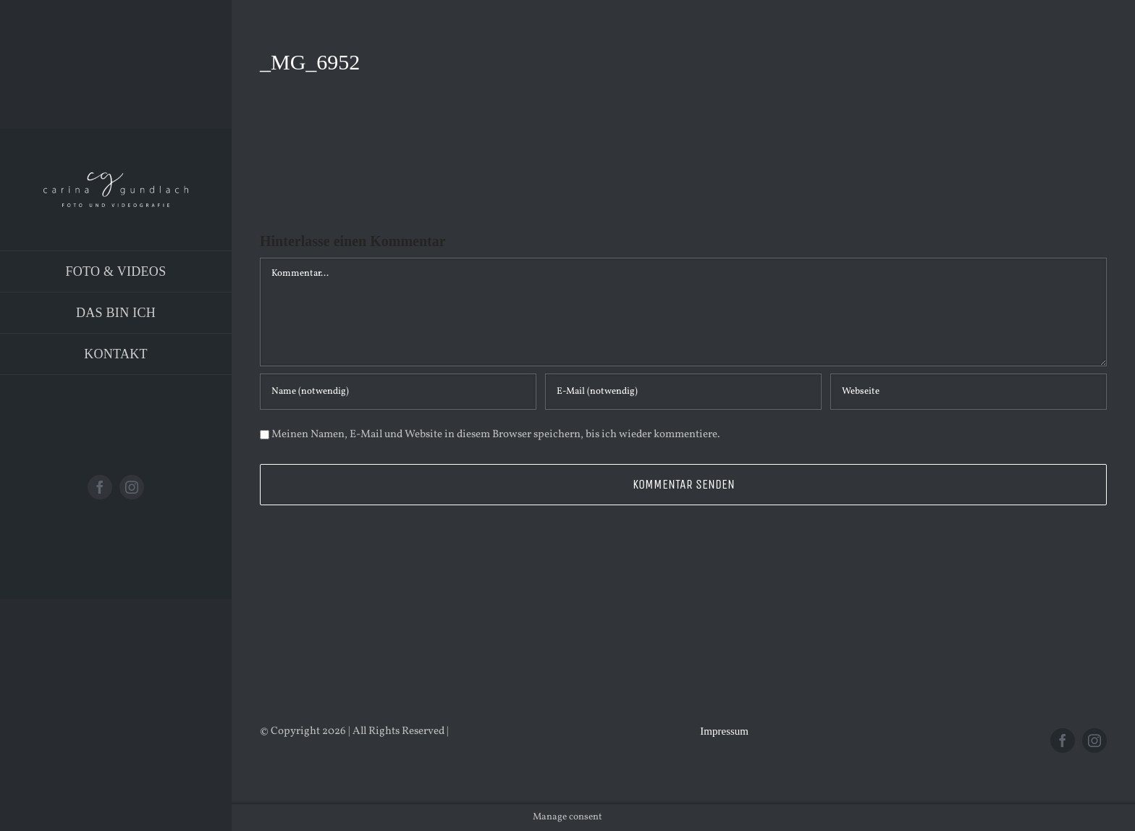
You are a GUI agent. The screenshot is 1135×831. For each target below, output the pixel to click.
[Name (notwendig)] (398, 392)
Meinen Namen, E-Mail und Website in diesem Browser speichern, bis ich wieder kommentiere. (495, 434)
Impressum (724, 731)
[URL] (968, 392)
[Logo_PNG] (115, 177)
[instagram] (131, 487)
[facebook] (100, 487)
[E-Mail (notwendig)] (683, 392)
